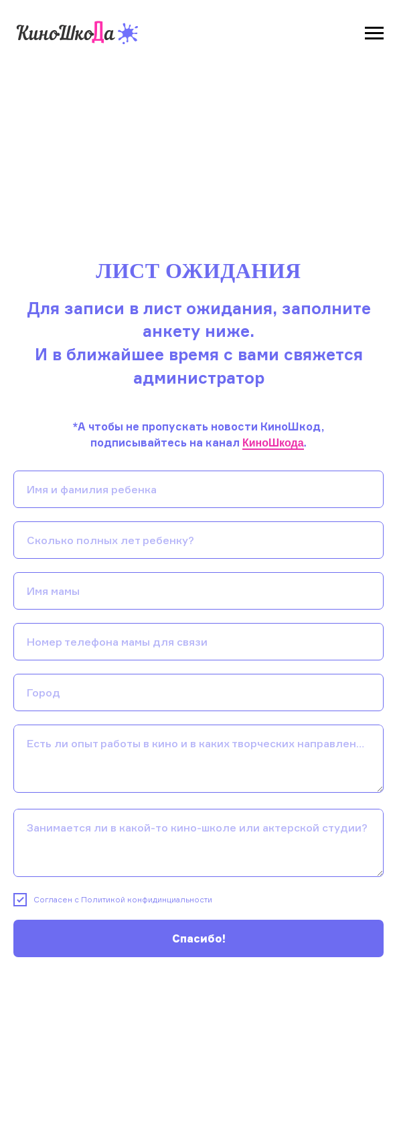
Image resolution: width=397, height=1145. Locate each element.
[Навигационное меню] (374, 33)
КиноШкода (273, 443)
